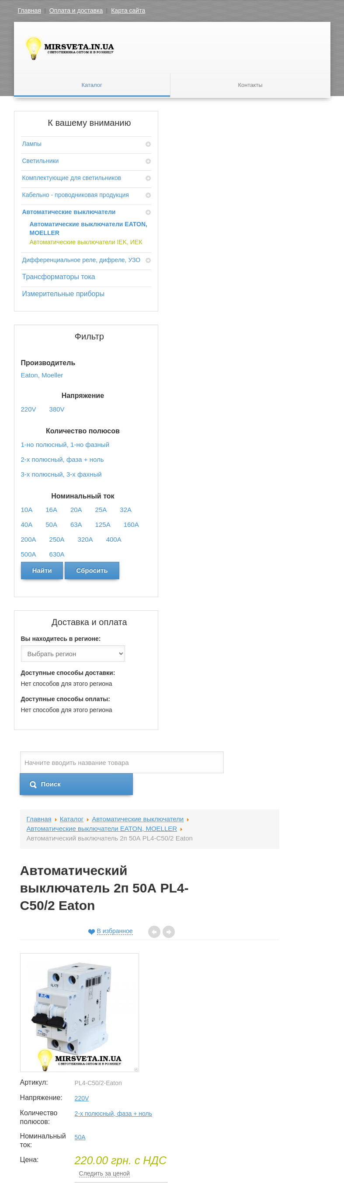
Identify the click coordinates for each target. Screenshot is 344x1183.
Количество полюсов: (245, 325)
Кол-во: (238, 440)
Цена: (235, 373)
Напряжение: (246, 305)
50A (286, 349)
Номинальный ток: (246, 353)
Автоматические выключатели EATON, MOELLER (55, 272)
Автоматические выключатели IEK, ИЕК (53, 303)
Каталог (92, 85)
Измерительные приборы (48, 394)
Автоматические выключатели (47, 242)
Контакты (250, 85)
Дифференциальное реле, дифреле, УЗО (51, 338)
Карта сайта (128, 10)
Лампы (32, 143)
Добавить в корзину (276, 488)
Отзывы (118, 531)
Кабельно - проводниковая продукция (43, 212)
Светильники (40, 160)
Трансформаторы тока (50, 368)
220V (288, 305)
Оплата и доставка (76, 10)
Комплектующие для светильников (47, 182)
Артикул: (240, 276)
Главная (29, 10)
